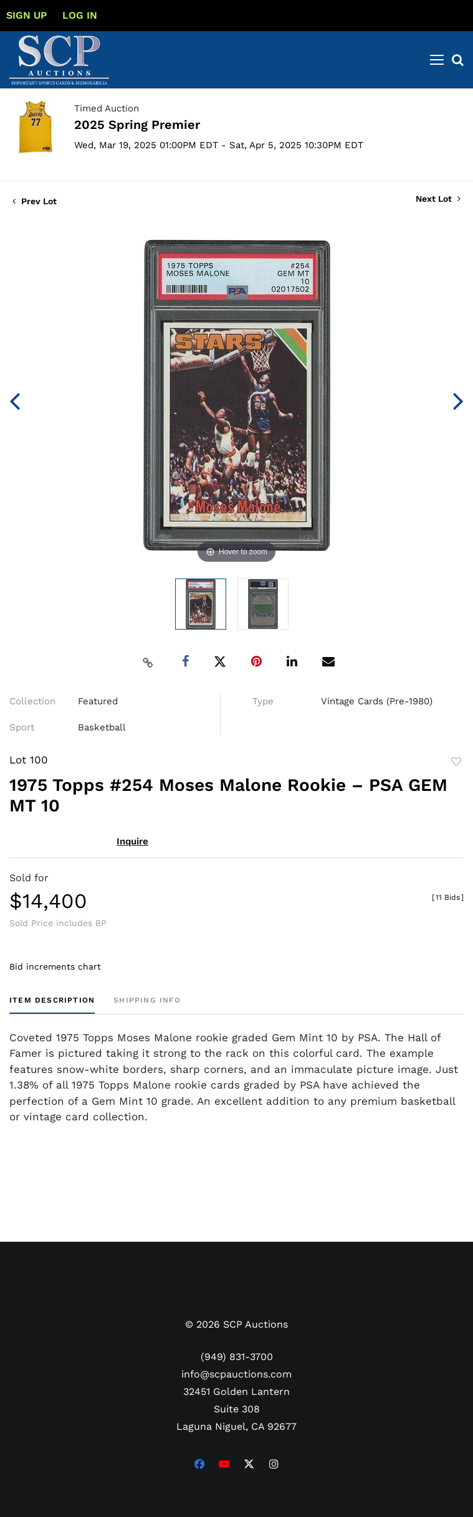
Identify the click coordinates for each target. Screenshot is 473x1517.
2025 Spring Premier (137, 124)
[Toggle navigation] (437, 60)
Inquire (132, 841)
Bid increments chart (55, 966)
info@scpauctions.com (236, 1374)
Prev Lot (34, 201)
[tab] (52, 1005)
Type (263, 701)
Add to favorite (456, 761)
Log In (79, 15)
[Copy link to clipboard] (147, 662)
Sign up (26, 15)
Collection (32, 701)
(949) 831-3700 (237, 1357)
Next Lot (438, 199)
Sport (21, 727)
